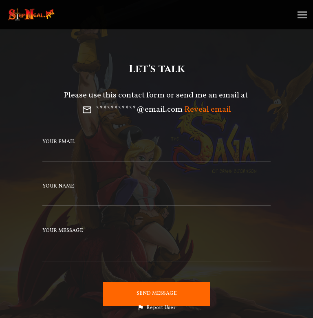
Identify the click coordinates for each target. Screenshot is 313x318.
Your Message (62, 230)
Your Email (58, 142)
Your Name (58, 186)
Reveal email (207, 109)
